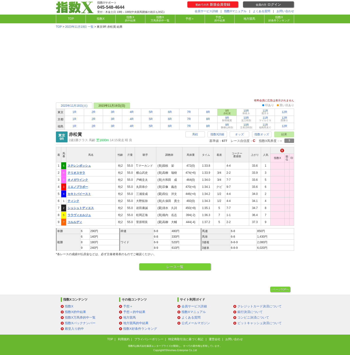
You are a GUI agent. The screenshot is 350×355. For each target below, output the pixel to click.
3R (112, 112)
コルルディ (75, 222)
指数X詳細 (217, 134)
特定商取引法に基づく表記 (186, 339)
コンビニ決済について (253, 317)
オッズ (239, 134)
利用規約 (124, 339)
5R (151, 112)
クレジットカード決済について (259, 306)
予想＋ (189, 18)
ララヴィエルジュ (79, 215)
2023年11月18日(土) (74, 105)
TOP (71, 18)
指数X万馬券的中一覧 (80, 317)
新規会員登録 (212, 4)
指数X (101, 18)
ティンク (73, 201)
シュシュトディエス (81, 208)
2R (93, 112)
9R (227, 119)
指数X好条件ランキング (140, 328)
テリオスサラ (76, 172)
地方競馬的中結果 (136, 323)
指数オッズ (261, 134)
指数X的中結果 (75, 312)
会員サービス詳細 (206, 11)
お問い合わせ (285, 11)
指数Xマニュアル (235, 11)
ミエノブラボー (78, 187)
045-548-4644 (110, 7)
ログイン (268, 4)
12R (284, 112)
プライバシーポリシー (149, 339)
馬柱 (195, 134)
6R (170, 112)
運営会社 (214, 339)
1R (74, 112)
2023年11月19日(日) (111, 105)
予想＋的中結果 (134, 312)
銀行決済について (250, 312)
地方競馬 (249, 18)
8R (208, 112)
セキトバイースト (79, 194)
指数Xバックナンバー (80, 323)
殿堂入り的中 (74, 328)
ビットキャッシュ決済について (259, 323)
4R (131, 112)
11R (265, 112)
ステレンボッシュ (79, 165)
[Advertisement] (175, 64)
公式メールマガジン (196, 323)
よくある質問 (261, 11)
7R (189, 112)
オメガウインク (78, 180)
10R (246, 112)
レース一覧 (175, 267)
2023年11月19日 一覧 (79, 26)
